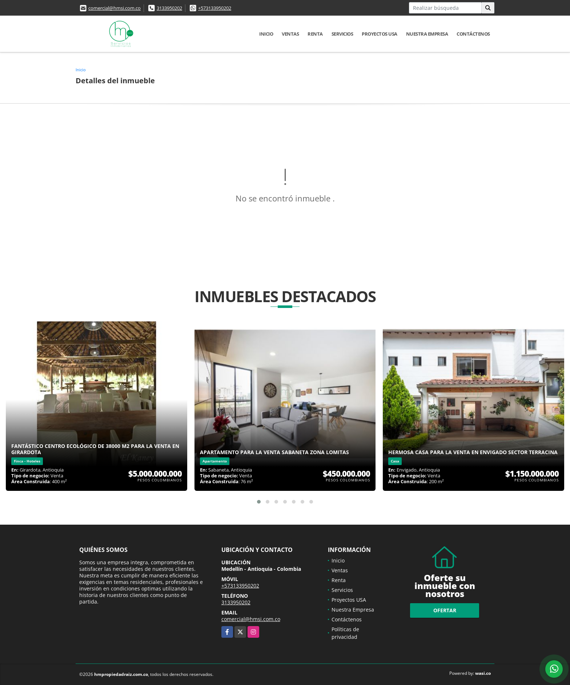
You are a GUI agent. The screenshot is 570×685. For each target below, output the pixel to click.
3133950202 (169, 8)
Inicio (266, 34)
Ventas (290, 34)
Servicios (342, 34)
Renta (315, 34)
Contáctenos (473, 34)
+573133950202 (214, 8)
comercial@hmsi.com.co (114, 8)
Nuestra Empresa (427, 34)
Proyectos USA (379, 34)
